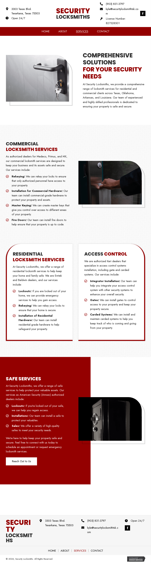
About (65, 550)
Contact (97, 550)
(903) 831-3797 (114, 4)
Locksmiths (19, 532)
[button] (142, 13)
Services (80, 550)
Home (52, 550)
